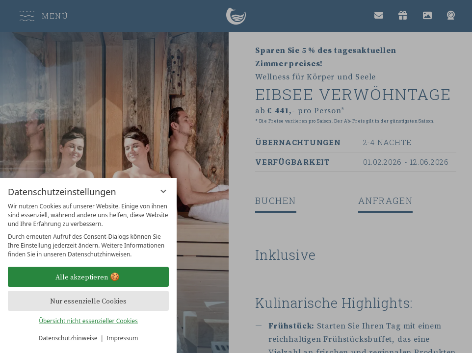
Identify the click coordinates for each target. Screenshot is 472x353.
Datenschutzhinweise (68, 338)
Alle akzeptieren (88, 277)
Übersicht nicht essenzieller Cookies (88, 321)
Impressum (122, 338)
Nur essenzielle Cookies (88, 301)
